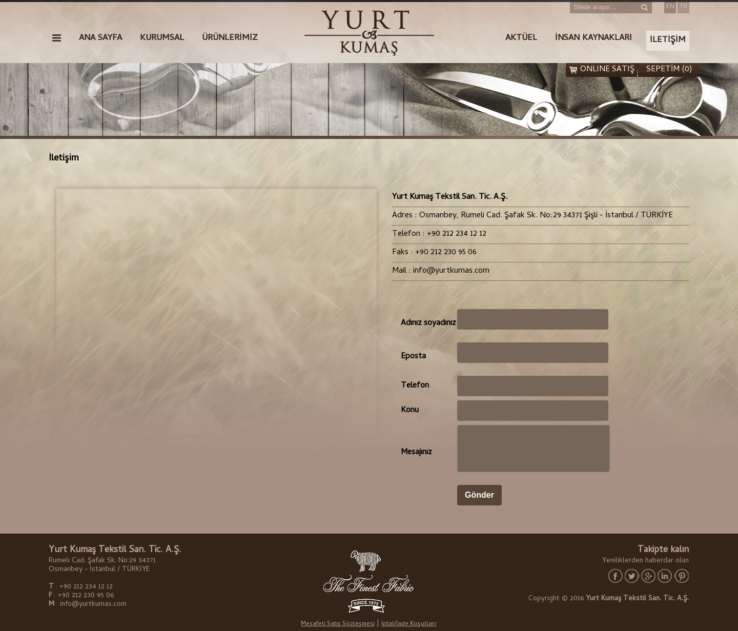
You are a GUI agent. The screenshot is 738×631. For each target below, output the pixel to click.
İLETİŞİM (668, 40)
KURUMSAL (162, 38)
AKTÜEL (521, 38)
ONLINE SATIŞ (607, 69)
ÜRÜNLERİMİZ (230, 38)
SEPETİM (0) (669, 69)
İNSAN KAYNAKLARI (593, 38)
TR (683, 7)
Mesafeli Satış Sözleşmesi (338, 624)
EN (670, 7)
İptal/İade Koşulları (408, 624)
